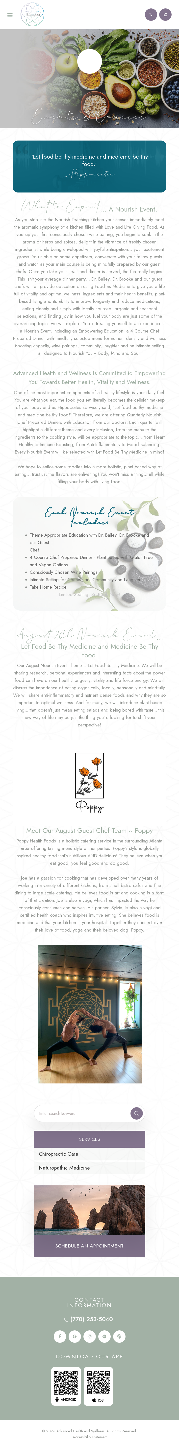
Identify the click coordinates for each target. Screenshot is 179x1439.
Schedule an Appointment (89, 1246)
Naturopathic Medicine (64, 1168)
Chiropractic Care (58, 1154)
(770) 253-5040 (91, 1319)
